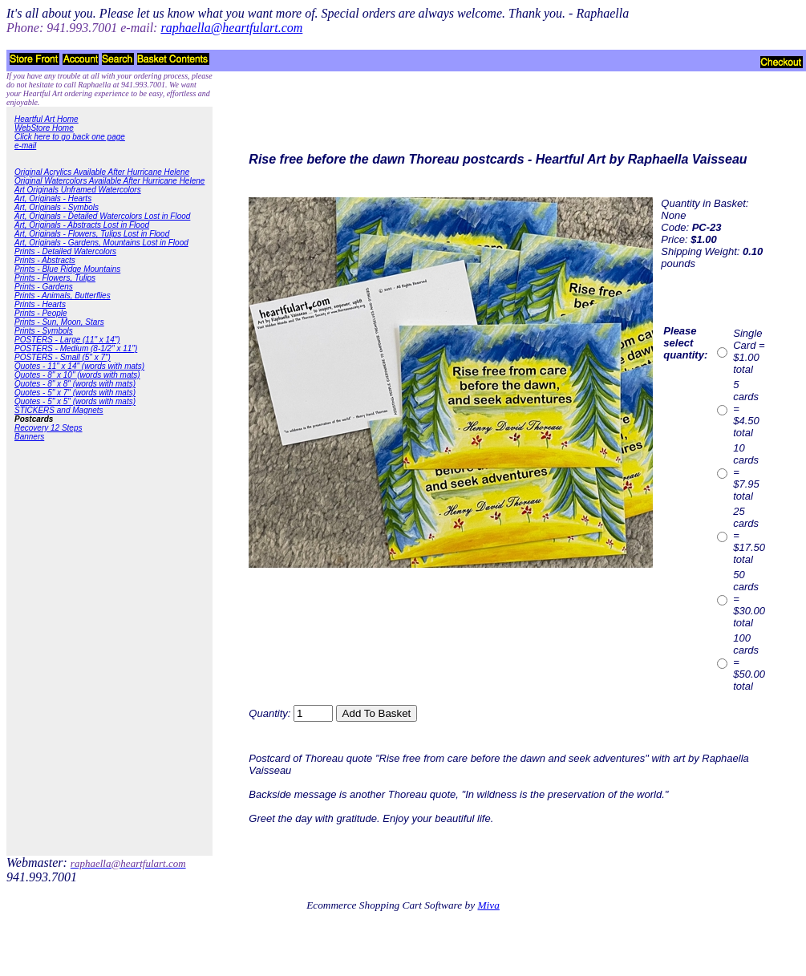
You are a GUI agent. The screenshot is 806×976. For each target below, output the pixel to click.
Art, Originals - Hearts (52, 198)
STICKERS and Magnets (58, 410)
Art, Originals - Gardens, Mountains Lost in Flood (101, 242)
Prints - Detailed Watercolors (65, 251)
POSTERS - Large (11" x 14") (67, 339)
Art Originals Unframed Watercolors (77, 189)
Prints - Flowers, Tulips (54, 277)
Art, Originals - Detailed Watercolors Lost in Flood (102, 216)
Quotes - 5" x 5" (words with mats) (75, 401)
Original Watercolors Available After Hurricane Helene (109, 180)
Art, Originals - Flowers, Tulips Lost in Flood (91, 233)
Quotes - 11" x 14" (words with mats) (79, 366)
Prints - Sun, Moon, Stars (59, 322)
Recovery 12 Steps (48, 427)
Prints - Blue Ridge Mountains (67, 269)
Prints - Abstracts (44, 260)
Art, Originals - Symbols (56, 207)
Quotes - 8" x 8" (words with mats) (75, 383)
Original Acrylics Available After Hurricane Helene (101, 172)
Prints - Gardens (43, 286)
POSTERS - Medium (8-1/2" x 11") (75, 348)
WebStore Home (44, 128)
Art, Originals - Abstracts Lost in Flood (81, 225)
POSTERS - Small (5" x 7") (62, 357)
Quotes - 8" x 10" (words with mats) (77, 375)
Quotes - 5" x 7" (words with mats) (75, 392)
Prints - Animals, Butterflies (62, 295)
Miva (488, 905)
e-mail (25, 145)
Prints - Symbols (43, 330)
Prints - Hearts (40, 304)
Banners (29, 436)
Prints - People (40, 313)
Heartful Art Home (46, 119)
